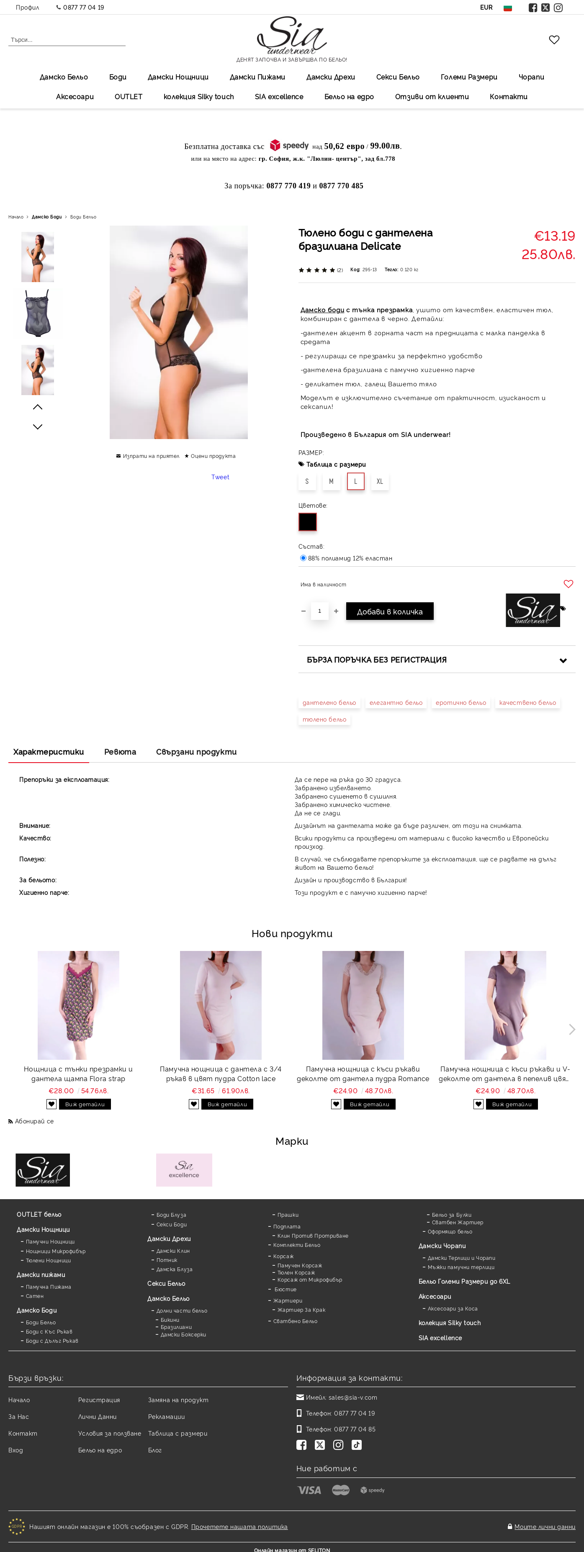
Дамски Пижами (258, 76)
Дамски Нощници (178, 76)
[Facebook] (303, 1445)
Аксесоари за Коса (453, 1308)
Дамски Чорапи (442, 1245)
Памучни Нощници (50, 1241)
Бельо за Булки (452, 1214)
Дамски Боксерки (183, 1334)
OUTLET (128, 96)
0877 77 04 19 (83, 7)
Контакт (23, 1433)
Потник (167, 1259)
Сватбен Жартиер (458, 1222)
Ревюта (120, 751)
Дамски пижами (41, 1274)
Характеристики (48, 751)
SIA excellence (440, 1337)
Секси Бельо (398, 76)
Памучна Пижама (49, 1286)
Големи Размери (469, 76)
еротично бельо (461, 702)
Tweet (220, 477)
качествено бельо (527, 702)
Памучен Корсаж (300, 1265)
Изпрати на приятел (151, 455)
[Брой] (320, 611)
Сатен (35, 1295)
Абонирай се (34, 1121)
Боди (118, 76)
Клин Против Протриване (313, 1235)
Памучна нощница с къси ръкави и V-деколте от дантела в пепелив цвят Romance (505, 1073)
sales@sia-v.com (353, 1397)
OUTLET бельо (39, 1214)
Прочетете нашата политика (239, 1523)
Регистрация (99, 1399)
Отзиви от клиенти (432, 96)
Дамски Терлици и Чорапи (462, 1257)
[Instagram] (340, 1445)
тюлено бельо (325, 719)
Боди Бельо (83, 216)
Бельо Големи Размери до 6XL (464, 1281)
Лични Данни (97, 1416)
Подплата (287, 1226)
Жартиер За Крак (301, 1309)
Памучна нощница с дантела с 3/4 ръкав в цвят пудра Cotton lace (220, 1073)
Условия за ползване (109, 1433)
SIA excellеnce (279, 96)
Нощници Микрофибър (56, 1250)
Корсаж (283, 1255)
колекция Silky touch (199, 96)
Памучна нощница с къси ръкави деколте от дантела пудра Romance (363, 1073)
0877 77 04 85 (355, 1429)
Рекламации (166, 1416)
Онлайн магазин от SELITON (292, 1544)
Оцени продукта (213, 455)
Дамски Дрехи (330, 76)
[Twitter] (321, 1445)
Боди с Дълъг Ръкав (52, 1340)
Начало (15, 216)
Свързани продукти (196, 751)
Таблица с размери (336, 464)
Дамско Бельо (64, 76)
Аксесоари (75, 96)
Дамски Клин (173, 1250)
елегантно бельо (396, 702)
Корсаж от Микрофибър (310, 1279)
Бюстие (285, 1288)
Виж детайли (85, 1103)
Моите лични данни (545, 1523)
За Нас (18, 1416)
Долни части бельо (182, 1310)
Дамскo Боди (47, 216)
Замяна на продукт (178, 1399)
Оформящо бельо (450, 1231)
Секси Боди (172, 1224)
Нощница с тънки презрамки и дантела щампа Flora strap (78, 1073)
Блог (155, 1450)
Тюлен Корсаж (296, 1272)
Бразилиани (176, 1326)
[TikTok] (358, 1445)
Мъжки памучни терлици (461, 1266)
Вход (15, 1450)
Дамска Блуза (175, 1268)
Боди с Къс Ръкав (49, 1331)
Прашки (288, 1214)
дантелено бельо (329, 702)
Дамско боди (323, 309)
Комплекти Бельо (296, 1244)
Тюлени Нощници (48, 1260)
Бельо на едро (349, 96)
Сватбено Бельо (295, 1320)
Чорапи (531, 76)
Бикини (170, 1319)
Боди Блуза (172, 1214)
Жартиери (287, 1300)
